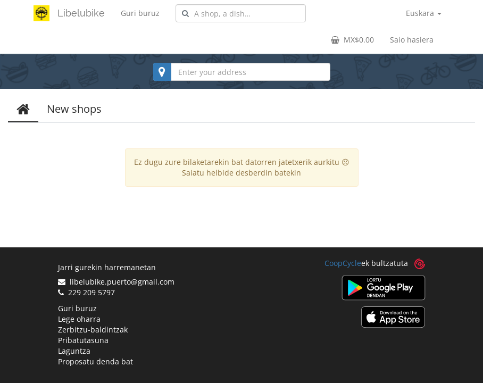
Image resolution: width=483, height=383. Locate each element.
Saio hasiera (412, 40)
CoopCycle (342, 263)
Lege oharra (79, 319)
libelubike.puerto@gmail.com (116, 282)
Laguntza (74, 351)
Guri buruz (140, 13)
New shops (74, 109)
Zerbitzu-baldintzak (93, 329)
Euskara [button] (424, 13)
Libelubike (81, 13)
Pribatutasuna (83, 340)
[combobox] (241, 13)
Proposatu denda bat (95, 361)
